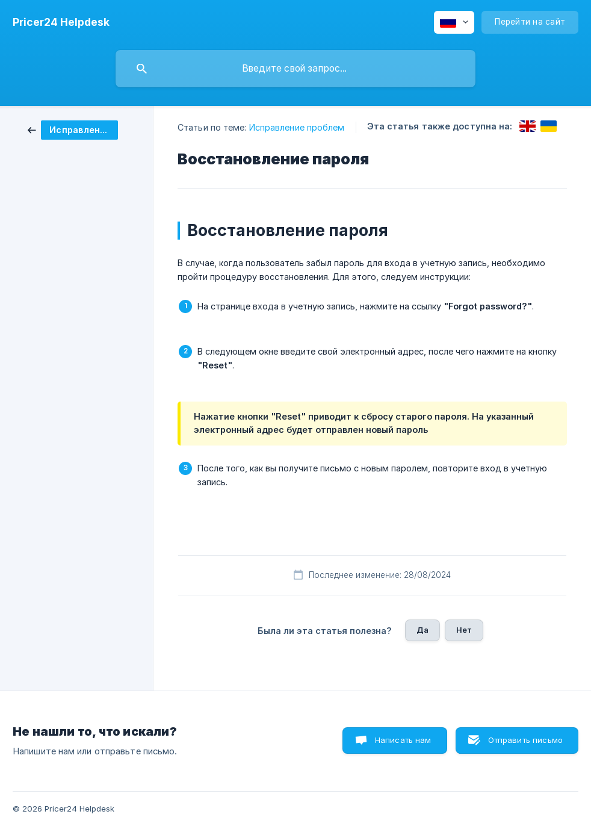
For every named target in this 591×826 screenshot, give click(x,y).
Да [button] (422, 630)
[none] (61, 22)
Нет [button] (464, 630)
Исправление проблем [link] (297, 127)
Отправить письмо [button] (525, 740)
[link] (73, 129)
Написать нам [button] (403, 740)
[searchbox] (295, 68)
